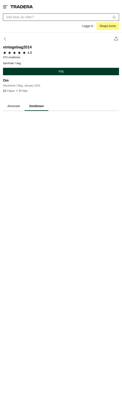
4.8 (29, 52)
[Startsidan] (21, 6)
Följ (61, 71)
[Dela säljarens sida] (116, 39)
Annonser (13, 106)
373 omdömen (11, 57)
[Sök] (114, 17)
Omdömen (36, 106)
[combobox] (61, 17)
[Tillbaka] (6, 39)
